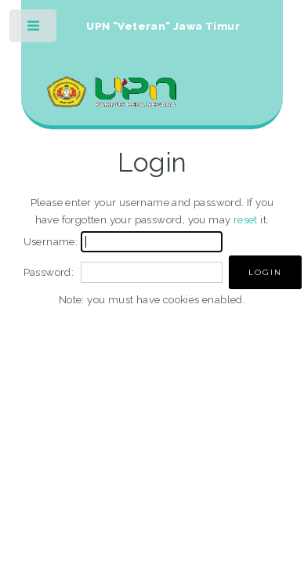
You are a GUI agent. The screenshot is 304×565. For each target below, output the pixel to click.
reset (245, 219)
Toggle (34, 29)
